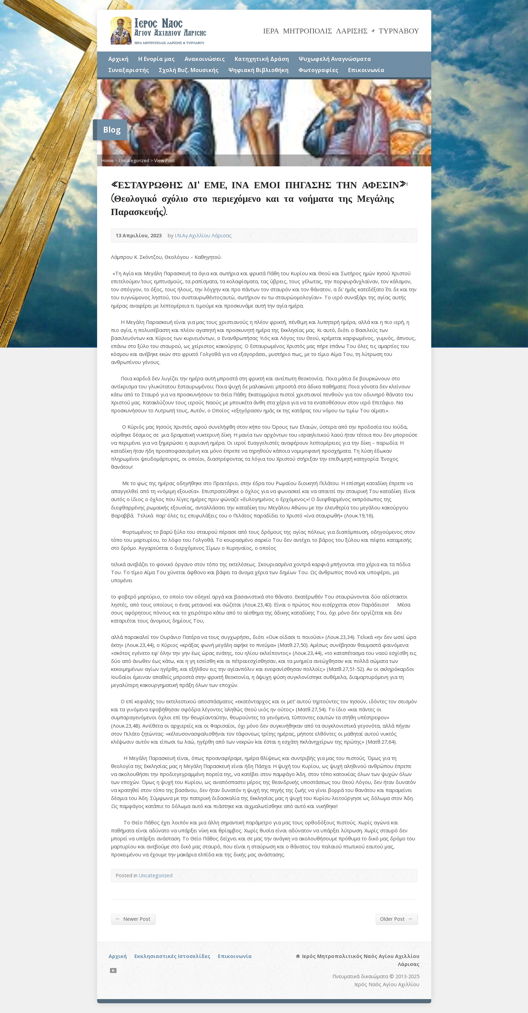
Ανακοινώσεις (204, 59)
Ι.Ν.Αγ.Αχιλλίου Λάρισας (203, 235)
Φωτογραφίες (318, 70)
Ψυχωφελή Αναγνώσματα (335, 59)
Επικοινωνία (366, 70)
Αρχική (118, 59)
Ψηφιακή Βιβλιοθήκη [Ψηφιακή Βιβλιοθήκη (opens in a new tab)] (258, 70)
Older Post (396, 918)
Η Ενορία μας (156, 59)
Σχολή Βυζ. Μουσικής (189, 70)
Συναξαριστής (128, 70)
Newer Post (133, 918)
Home (107, 160)
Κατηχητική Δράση (262, 59)
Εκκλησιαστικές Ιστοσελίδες (172, 956)
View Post (164, 160)
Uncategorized (134, 160)
